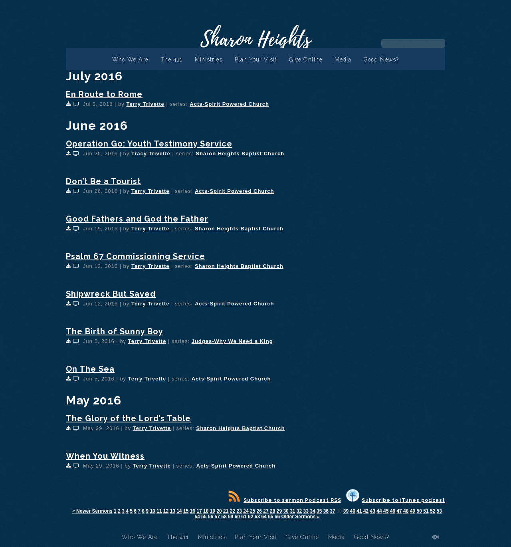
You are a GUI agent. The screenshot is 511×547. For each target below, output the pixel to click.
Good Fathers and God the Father (137, 219)
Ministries (208, 59)
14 (179, 511)
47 (399, 511)
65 (270, 516)
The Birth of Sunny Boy (114, 331)
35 (319, 511)
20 (219, 511)
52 (432, 511)
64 (263, 516)
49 (412, 511)
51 (425, 511)
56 (210, 516)
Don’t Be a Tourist (103, 181)
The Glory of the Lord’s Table (128, 418)
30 (285, 511)
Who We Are (130, 59)
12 (165, 511)
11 (159, 511)
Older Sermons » (300, 516)
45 (385, 511)
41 (359, 511)
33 (306, 511)
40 (352, 511)
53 (439, 511)
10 (152, 511)
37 (332, 511)
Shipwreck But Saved (111, 294)
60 (237, 516)
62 (250, 516)
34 (312, 511)
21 (225, 511)
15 (185, 511)
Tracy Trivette (150, 154)
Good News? (381, 59)
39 (346, 511)
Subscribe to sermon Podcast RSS (284, 500)
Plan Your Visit (256, 59)
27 (265, 511)
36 (326, 511)
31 (292, 511)
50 (419, 511)
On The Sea (90, 369)
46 (392, 511)
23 (239, 511)
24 (245, 511)
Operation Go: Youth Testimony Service (149, 144)
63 (257, 516)
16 (192, 511)
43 (372, 511)
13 (172, 511)
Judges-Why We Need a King (232, 341)
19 (212, 511)
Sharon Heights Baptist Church (240, 154)
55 (203, 516)
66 (277, 516)
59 (230, 516)
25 (252, 511)
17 (199, 511)
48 (405, 511)
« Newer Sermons (92, 511)
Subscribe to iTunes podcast (395, 500)
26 (259, 511)
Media (343, 59)
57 (217, 516)
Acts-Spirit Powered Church (229, 104)
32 (299, 511)
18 (205, 511)
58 (223, 516)
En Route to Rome (104, 94)
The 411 (171, 59)
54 (197, 516)
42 (365, 511)
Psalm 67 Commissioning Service (135, 256)
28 (272, 511)
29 (279, 511)
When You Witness (105, 456)
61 (243, 516)
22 (232, 511)
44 (379, 511)
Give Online (305, 59)
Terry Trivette (145, 104)
